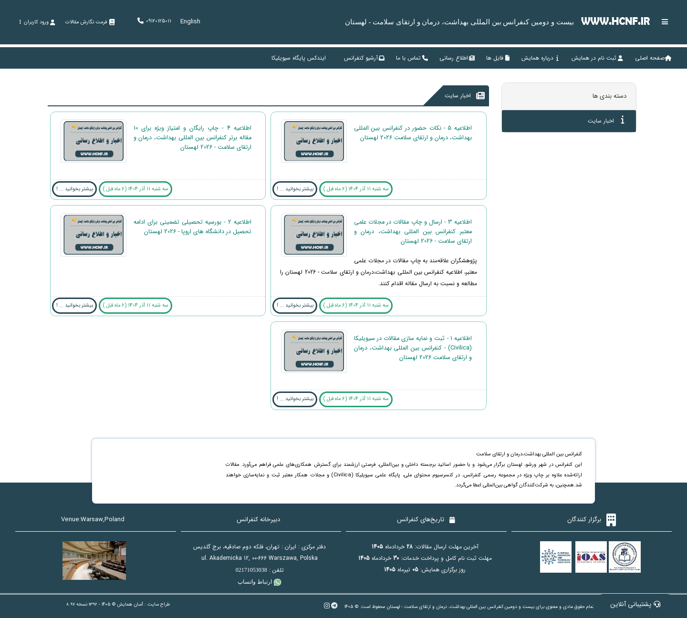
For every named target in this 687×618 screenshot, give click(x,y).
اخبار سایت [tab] (606, 120)
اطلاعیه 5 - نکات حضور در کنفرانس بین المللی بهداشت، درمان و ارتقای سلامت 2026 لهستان (413, 133)
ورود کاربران (37, 22)
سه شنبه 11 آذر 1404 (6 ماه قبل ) (356, 189)
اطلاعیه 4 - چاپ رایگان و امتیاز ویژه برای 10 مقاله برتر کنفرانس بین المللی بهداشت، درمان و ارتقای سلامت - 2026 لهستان (192, 138)
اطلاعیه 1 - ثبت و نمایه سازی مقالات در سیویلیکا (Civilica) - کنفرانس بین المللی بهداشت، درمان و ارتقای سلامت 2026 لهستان (413, 348)
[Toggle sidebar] (665, 22)
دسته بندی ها (609, 96)
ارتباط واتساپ (259, 581)
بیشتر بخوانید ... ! (295, 189)
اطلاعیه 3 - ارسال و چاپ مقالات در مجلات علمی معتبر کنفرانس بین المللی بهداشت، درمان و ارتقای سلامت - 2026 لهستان (413, 231)
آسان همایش (130, 604)
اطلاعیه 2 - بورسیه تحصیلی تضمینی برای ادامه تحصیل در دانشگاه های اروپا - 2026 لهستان (192, 227)
